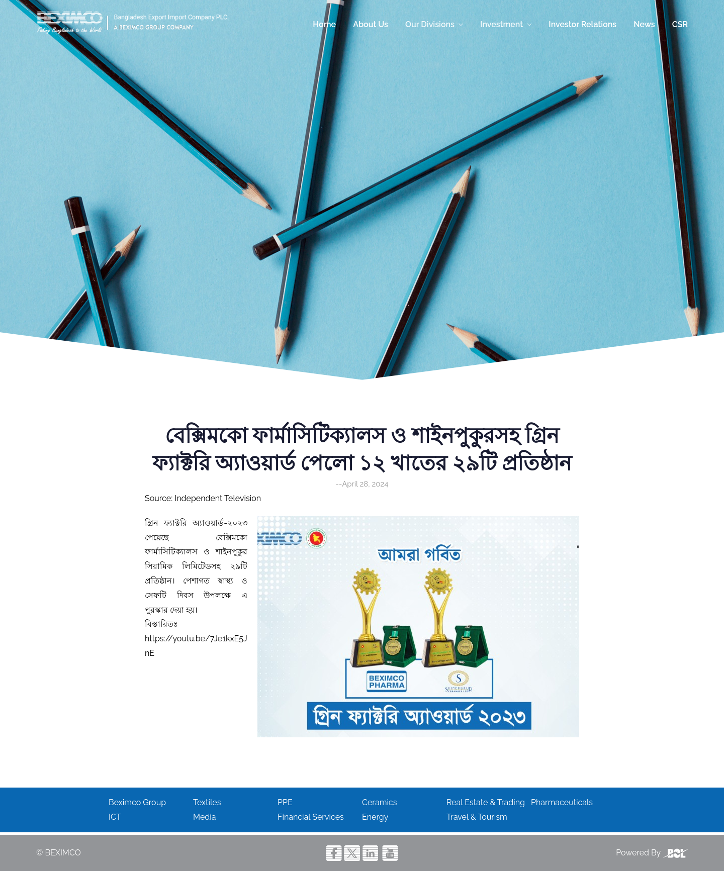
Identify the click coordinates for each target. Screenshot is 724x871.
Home (324, 24)
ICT (115, 817)
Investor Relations (582, 24)
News (644, 24)
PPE (285, 802)
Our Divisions (430, 24)
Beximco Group (137, 802)
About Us (370, 24)
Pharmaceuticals (562, 802)
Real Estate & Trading (485, 802)
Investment (501, 24)
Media (204, 817)
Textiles (207, 802)
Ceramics (379, 802)
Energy (375, 817)
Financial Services (311, 817)
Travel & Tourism (476, 817)
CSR (680, 24)
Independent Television (217, 498)
